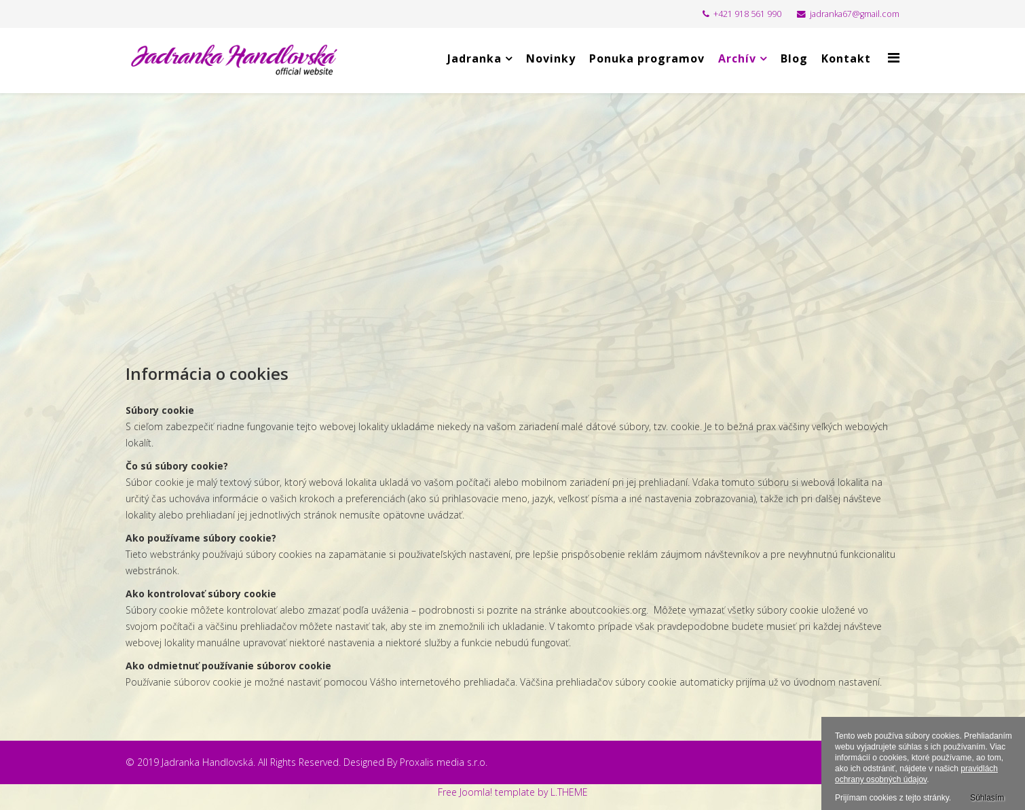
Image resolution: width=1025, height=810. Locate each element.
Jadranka (474, 58)
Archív (737, 58)
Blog (794, 58)
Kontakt (846, 58)
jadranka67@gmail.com (854, 14)
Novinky (551, 58)
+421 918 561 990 (747, 14)
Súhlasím (987, 798)
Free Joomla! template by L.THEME (513, 792)
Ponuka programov (647, 58)
